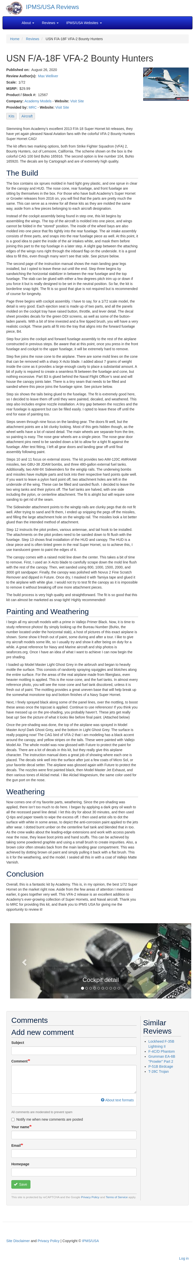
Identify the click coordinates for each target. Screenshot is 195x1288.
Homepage (20, 1164)
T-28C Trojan (158, 1071)
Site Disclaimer (18, 1241)
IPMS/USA (90, 1241)
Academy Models (37, 101)
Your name (20, 1127)
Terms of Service (117, 1197)
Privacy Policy (90, 1197)
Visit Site (77, 101)
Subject (17, 1043)
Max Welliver (48, 76)
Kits (11, 116)
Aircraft (26, 116)
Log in (184, 1258)
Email (16, 1145)
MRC (33, 107)
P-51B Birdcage (160, 1066)
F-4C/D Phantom (161, 1051)
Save (20, 1184)
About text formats (117, 1100)
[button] (23, 960)
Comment (19, 1061)
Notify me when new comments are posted (47, 1119)
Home (14, 39)
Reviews (32, 39)
